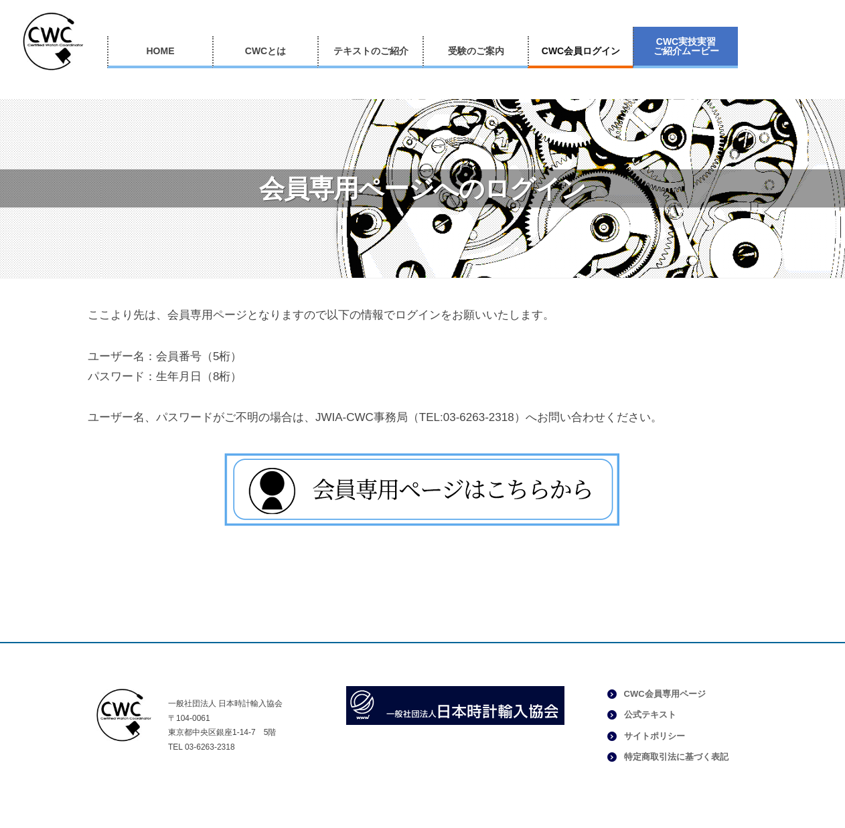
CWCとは (265, 51)
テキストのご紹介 (370, 51)
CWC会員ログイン (581, 51)
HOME (161, 51)
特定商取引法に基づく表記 (676, 757)
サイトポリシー (654, 736)
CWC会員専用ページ (665, 694)
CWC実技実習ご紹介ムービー (686, 46)
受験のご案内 (476, 51)
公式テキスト (650, 715)
